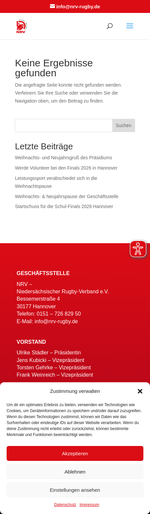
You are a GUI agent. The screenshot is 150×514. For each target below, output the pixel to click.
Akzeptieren (75, 453)
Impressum (89, 504)
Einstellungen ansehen (75, 490)
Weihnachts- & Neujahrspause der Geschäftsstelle (67, 196)
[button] (140, 391)
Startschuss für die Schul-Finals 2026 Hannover (64, 206)
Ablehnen (75, 472)
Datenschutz (65, 504)
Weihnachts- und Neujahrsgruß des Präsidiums (63, 157)
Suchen (123, 125)
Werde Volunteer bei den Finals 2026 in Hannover (66, 168)
